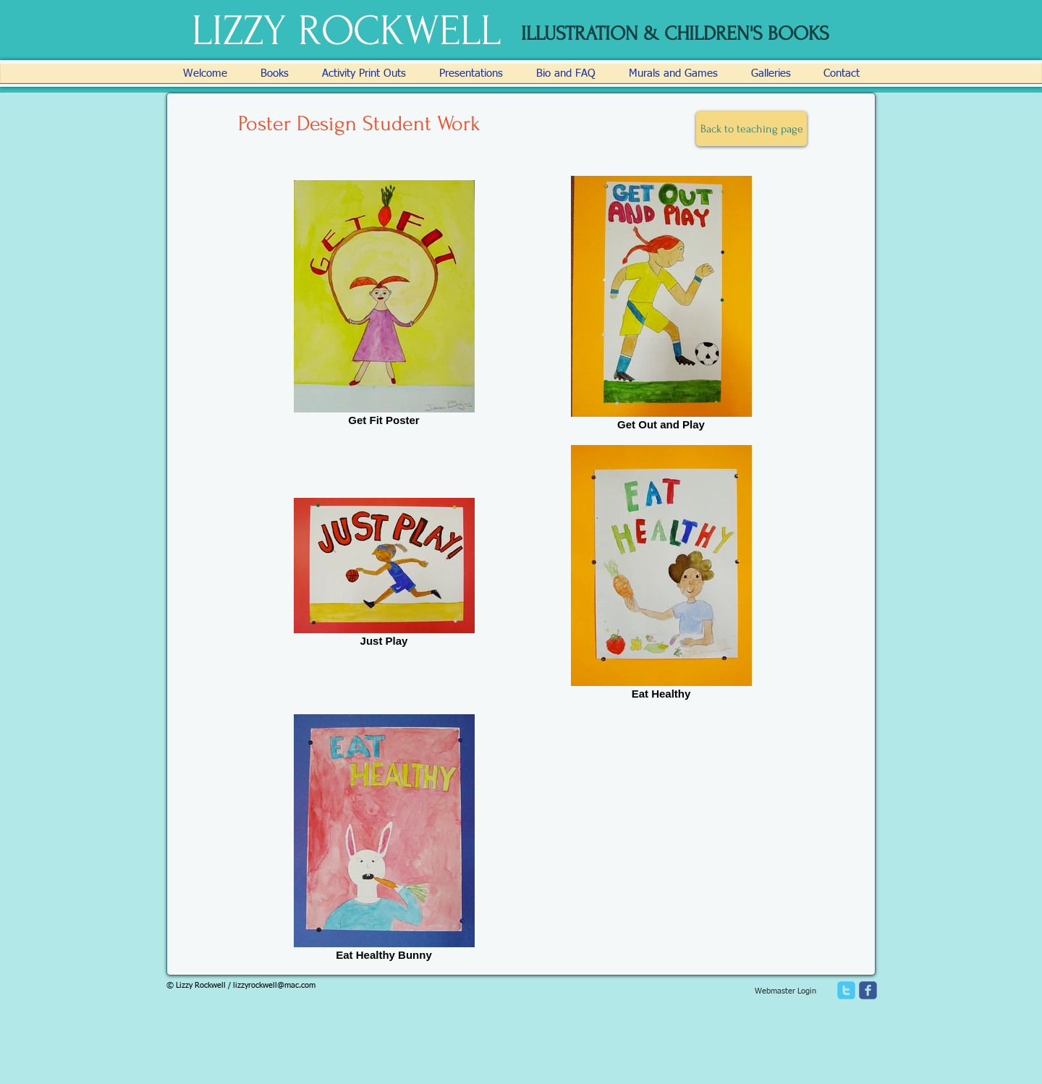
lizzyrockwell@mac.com (274, 985)
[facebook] (868, 990)
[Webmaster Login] (785, 991)
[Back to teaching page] (751, 128)
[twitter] (846, 990)
